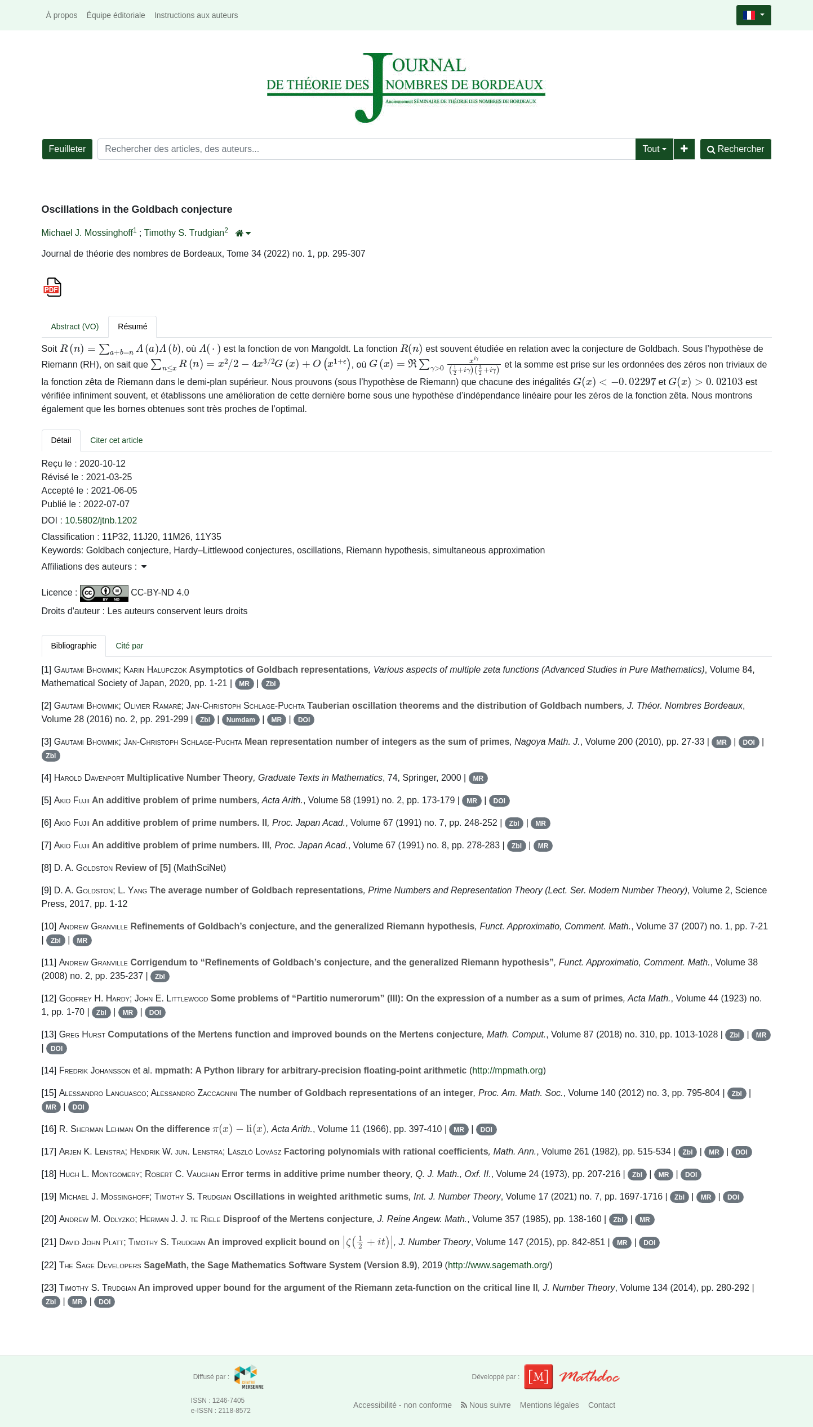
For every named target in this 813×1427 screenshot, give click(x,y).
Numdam (240, 720)
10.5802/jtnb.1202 (101, 520)
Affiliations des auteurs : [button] (94, 566)
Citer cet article (116, 440)
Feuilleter (67, 149)
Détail (61, 440)
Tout (650, 149)
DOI (304, 720)
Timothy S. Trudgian (184, 233)
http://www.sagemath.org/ (499, 1265)
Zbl (271, 684)
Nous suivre (486, 1405)
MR (244, 684)
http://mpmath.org (507, 1070)
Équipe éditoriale (116, 15)
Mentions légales (549, 1405)
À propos (62, 15)
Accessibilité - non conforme (402, 1405)
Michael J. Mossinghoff (87, 233)
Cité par (129, 645)
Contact (601, 1405)
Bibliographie (74, 645)
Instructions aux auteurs (196, 15)
